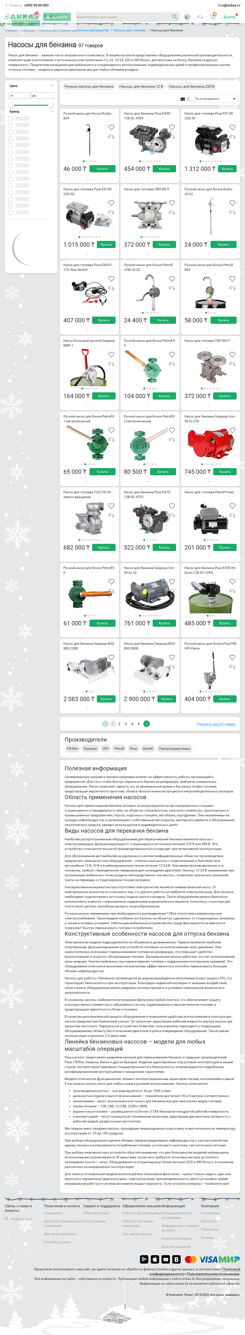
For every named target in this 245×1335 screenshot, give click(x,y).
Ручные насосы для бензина (89, 86)
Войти (231, 16)
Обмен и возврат (96, 1213)
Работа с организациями (142, 1213)
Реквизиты (209, 1229)
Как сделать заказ (137, 1234)
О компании (210, 1213)
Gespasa (90, 748)
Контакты (209, 1221)
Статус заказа (94, 1221)
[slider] (11, 105)
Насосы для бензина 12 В (141, 86)
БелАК (148, 748)
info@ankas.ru (229, 5)
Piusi (133, 748)
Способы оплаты (57, 1242)
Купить (102, 169)
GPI (105, 748)
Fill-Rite (72, 748)
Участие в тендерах (177, 1238)
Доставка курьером (60, 1234)
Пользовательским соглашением (213, 1274)
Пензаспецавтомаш (174, 748)
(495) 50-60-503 (36, 5)
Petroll (119, 748)
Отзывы (207, 1237)
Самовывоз (53, 1213)
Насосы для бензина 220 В (191, 86)
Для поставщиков (176, 1246)
